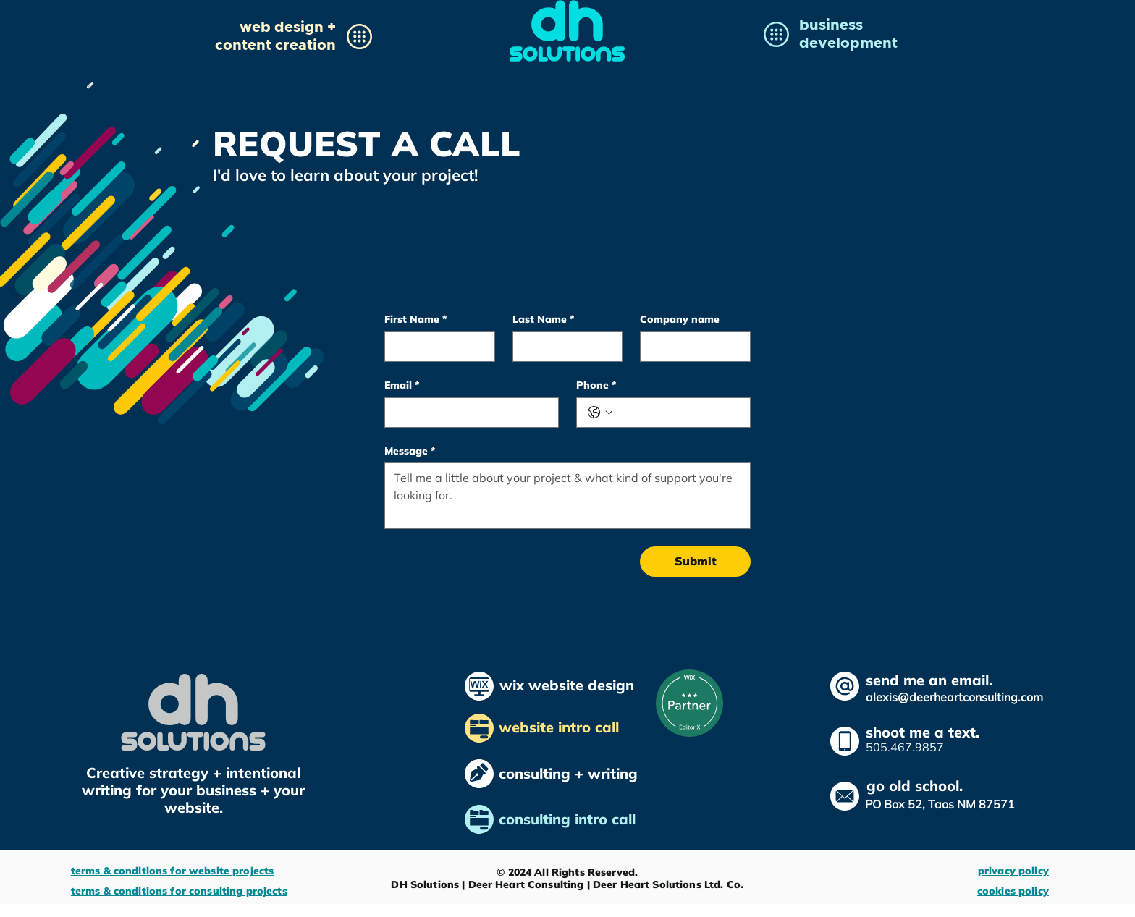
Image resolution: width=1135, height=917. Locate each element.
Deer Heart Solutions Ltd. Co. (668, 884)
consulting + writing (568, 773)
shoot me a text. (922, 732)
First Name (415, 319)
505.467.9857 (905, 747)
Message (409, 451)
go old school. (914, 786)
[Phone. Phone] (678, 412)
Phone (596, 385)
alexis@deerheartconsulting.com (954, 697)
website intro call (561, 727)
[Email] (467, 412)
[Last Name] (563, 346)
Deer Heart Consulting (526, 884)
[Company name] (691, 346)
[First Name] (435, 346)
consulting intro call (569, 819)
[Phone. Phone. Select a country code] (600, 412)
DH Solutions (425, 884)
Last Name (543, 319)
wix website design (566, 685)
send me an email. (929, 680)
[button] (275, 35)
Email (401, 385)
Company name (680, 319)
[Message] (567, 496)
